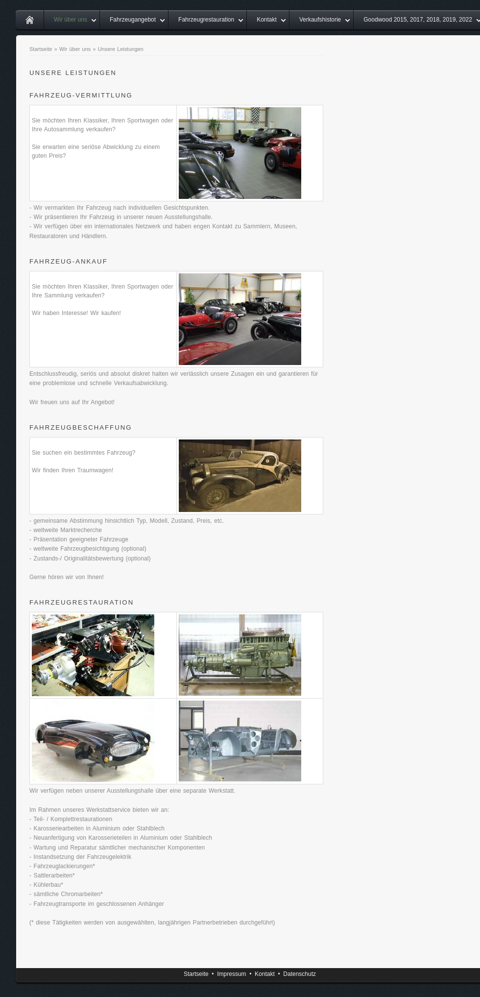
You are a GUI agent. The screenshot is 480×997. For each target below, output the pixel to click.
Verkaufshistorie (320, 19)
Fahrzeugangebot (133, 19)
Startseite (40, 49)
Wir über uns (70, 19)
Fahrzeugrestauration (206, 19)
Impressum (231, 974)
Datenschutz (299, 974)
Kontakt (267, 19)
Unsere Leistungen (121, 49)
